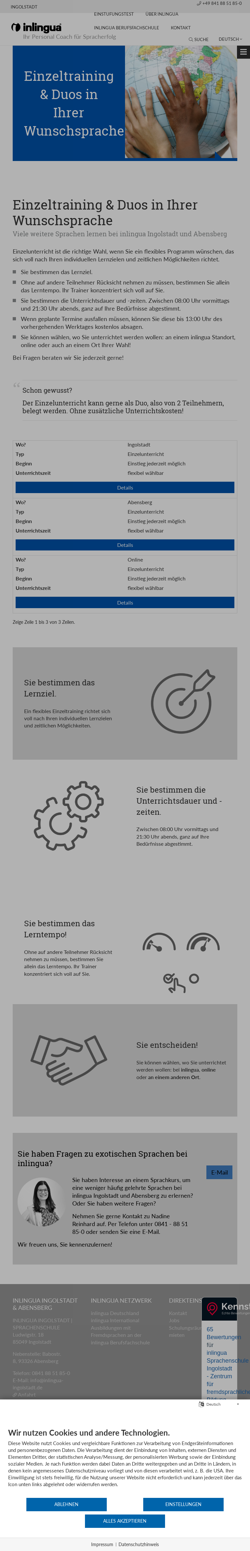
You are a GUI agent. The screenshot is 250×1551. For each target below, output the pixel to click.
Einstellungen (125, 1521)
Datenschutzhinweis (138, 1544)
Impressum (102, 1544)
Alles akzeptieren (203, 1521)
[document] (125, 1479)
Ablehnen (47, 1521)
